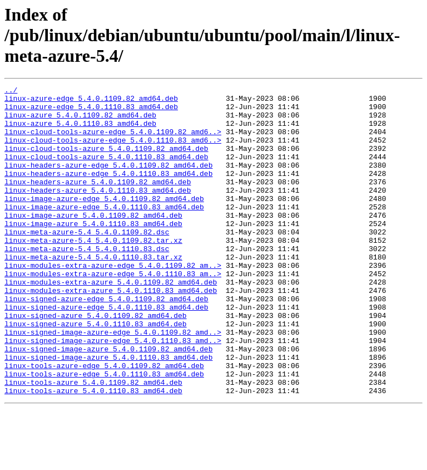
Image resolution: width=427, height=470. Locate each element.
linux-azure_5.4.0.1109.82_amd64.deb (80, 121)
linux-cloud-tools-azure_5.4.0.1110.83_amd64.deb (106, 172)
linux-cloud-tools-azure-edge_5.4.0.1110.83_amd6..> (112, 151)
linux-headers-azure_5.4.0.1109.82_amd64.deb (97, 202)
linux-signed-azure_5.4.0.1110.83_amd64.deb (95, 372)
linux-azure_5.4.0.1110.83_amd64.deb (80, 131)
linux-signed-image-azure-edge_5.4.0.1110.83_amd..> (112, 392)
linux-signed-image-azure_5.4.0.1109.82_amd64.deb (108, 402)
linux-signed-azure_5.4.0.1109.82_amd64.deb (95, 362)
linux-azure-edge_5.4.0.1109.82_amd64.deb (91, 101)
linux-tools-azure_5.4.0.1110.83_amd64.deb (93, 452)
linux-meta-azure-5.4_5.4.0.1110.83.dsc (86, 282)
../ (10, 91)
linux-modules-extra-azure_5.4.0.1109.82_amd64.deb (110, 322)
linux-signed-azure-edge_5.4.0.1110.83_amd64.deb (106, 352)
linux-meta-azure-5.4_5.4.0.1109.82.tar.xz (93, 272)
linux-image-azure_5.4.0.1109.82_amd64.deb (93, 242)
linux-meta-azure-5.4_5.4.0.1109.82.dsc (86, 262)
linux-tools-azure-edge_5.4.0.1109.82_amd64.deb (104, 422)
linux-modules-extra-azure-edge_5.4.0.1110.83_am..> (112, 312)
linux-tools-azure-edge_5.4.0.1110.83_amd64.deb (104, 432)
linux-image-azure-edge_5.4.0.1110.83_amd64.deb (104, 232)
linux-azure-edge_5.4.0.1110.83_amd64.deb (91, 111)
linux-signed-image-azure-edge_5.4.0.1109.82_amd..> (112, 382)
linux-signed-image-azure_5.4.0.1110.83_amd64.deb (108, 412)
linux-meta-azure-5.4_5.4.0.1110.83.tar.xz (93, 292)
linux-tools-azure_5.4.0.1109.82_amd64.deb (93, 442)
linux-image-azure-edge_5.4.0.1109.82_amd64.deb (104, 222)
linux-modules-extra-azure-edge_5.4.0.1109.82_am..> (112, 302)
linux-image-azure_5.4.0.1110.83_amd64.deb (93, 252)
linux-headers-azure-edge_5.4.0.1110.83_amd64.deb (108, 192)
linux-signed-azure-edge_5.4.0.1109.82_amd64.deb (106, 342)
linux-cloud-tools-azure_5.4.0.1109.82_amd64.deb (106, 161)
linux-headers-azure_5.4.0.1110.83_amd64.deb (97, 212)
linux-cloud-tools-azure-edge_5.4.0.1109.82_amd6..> (112, 141)
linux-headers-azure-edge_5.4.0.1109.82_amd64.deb (108, 182)
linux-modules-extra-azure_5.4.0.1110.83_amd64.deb (110, 332)
